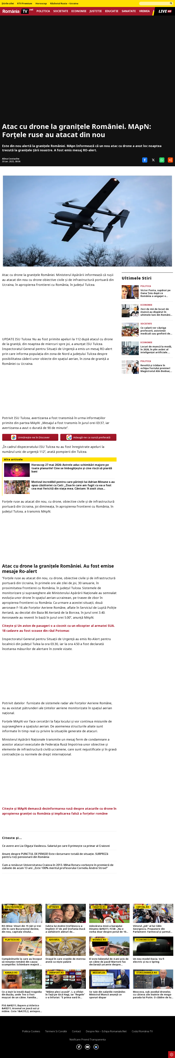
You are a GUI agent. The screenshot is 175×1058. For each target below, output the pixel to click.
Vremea (144, 11)
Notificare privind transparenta (88, 1039)
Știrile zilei (8, 3)
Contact (76, 1031)
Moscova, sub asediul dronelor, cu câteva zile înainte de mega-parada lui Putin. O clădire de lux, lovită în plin (153, 994)
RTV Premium (24, 3)
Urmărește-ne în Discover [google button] (30, 437)
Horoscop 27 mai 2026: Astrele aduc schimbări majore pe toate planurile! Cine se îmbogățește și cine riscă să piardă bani (71, 468)
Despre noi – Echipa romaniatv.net (106, 1031)
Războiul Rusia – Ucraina (64, 3)
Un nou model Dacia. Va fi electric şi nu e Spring (148, 960)
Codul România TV (142, 1031)
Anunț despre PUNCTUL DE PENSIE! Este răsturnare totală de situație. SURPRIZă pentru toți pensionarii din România (55, 855)
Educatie (111, 11)
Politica (43, 11)
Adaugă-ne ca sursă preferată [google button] (88, 437)
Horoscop (41, 3)
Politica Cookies (31, 1031)
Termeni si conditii (56, 1031)
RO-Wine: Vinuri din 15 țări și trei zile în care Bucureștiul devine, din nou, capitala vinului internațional (21, 929)
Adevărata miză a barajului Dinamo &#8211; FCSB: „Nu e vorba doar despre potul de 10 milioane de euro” (107, 929)
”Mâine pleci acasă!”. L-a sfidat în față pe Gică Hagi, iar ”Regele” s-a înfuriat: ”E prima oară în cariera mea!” (65, 994)
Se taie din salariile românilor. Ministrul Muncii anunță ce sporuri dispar (107, 994)
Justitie (96, 11)
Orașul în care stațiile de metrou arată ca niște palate (65, 960)
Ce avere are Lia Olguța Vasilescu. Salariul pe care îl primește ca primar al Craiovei (56, 846)
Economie (78, 11)
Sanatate (129, 11)
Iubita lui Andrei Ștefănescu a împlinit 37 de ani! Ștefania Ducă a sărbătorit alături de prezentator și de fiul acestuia (65, 929)
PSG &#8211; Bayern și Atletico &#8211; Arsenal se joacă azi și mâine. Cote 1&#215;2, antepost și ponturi (21, 1008)
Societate (60, 11)
